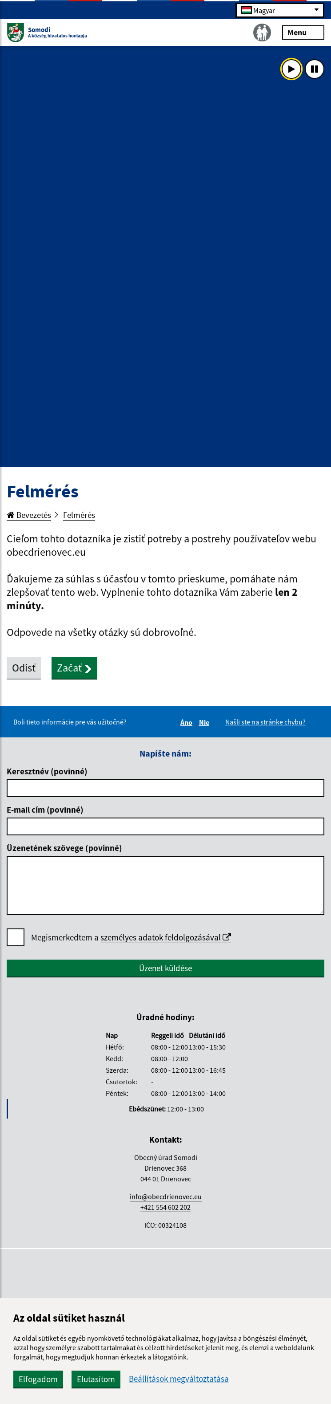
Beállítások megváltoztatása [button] (179, 1379)
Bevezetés (29, 514)
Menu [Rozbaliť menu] (303, 32)
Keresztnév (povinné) (47, 771)
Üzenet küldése (165, 968)
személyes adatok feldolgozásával (165, 937)
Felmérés (79, 514)
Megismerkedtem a (131, 937)
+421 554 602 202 (165, 1207)
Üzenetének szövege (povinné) (64, 847)
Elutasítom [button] (96, 1379)
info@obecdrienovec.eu (166, 1196)
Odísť (24, 668)
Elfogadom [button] (38, 1379)
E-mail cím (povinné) (45, 809)
